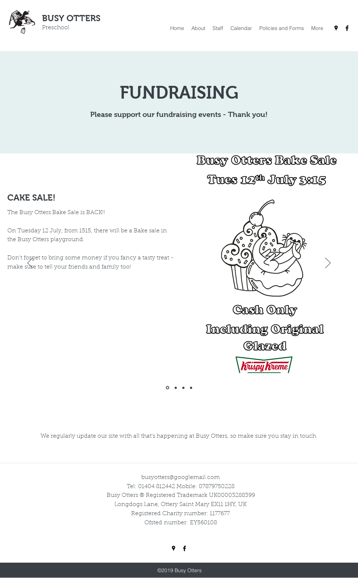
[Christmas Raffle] (191, 388)
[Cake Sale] (167, 387)
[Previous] (30, 263)
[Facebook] (347, 28)
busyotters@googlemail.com (180, 477)
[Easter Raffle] (176, 388)
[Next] (328, 263)
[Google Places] (336, 28)
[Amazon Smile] (183, 388)
